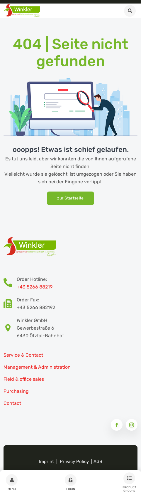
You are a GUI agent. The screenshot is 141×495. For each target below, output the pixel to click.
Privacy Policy (74, 461)
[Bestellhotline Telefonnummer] (10, 283)
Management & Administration (37, 367)
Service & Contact (23, 355)
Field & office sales (24, 379)
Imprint (46, 461)
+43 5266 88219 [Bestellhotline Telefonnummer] (34, 287)
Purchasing (16, 391)
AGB (98, 461)
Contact (12, 403)
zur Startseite (70, 198)
